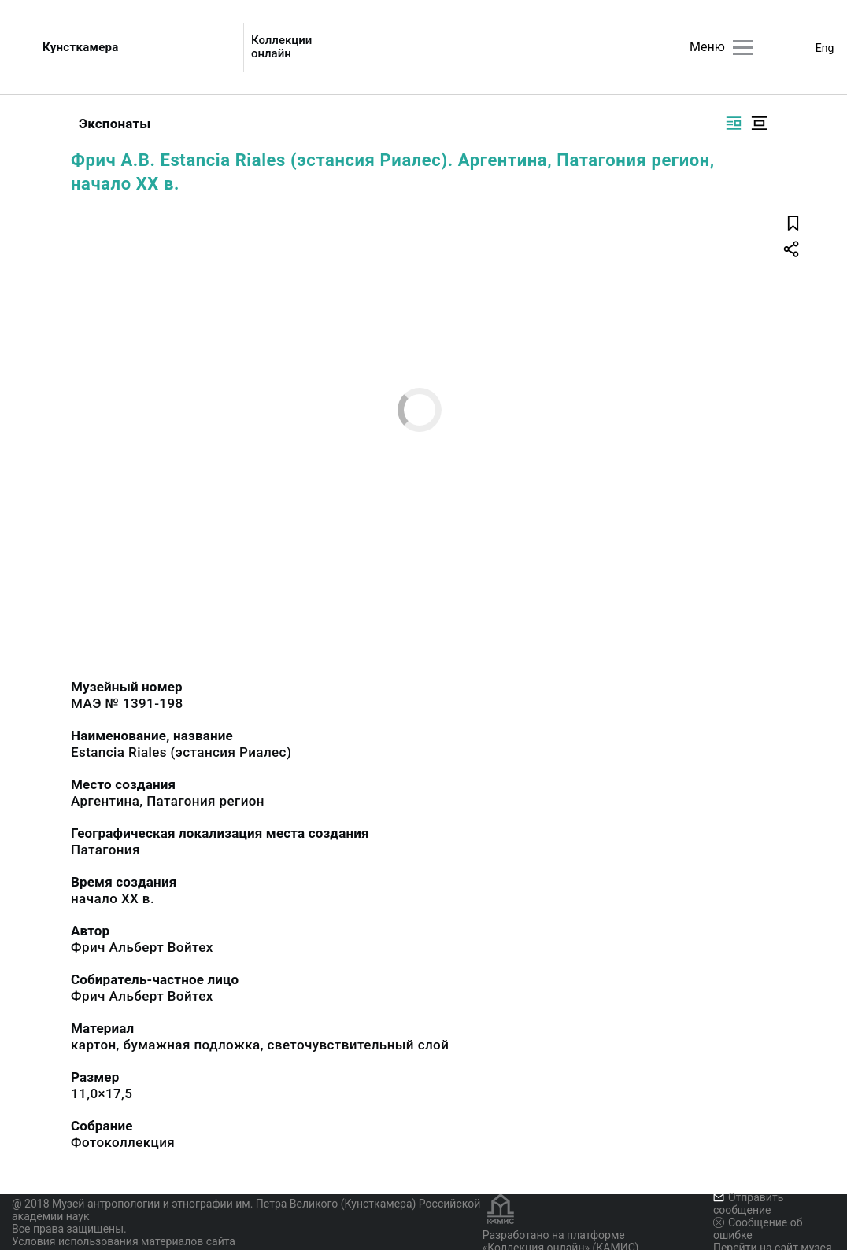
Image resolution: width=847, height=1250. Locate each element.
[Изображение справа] (733, 123)
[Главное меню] (742, 47)
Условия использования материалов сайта (123, 1241)
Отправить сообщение (748, 1203)
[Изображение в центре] (758, 123)
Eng (825, 48)
